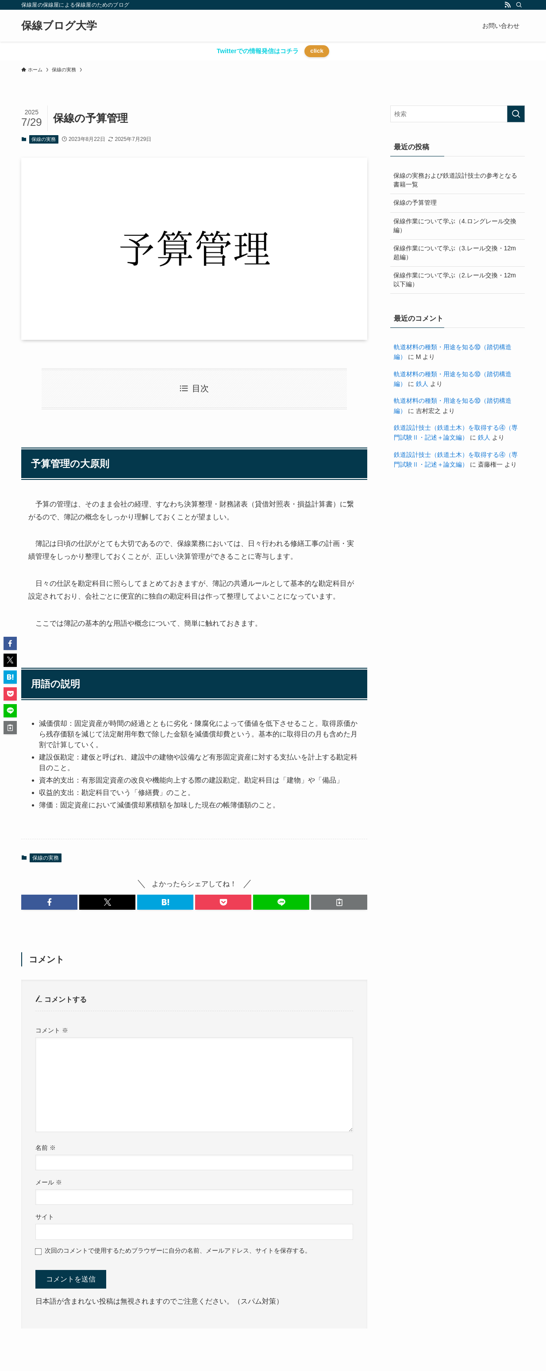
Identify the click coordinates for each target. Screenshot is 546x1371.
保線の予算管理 (415, 202)
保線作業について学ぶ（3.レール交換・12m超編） (454, 253)
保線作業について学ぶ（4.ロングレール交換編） (454, 226)
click (316, 50)
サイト (44, 1216)
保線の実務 (43, 139)
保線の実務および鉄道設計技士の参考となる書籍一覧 (455, 180)
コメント (51, 1030)
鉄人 (422, 383)
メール (48, 1182)
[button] (49, 902)
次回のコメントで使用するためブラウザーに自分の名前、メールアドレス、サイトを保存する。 (178, 1250)
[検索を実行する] (516, 113)
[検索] (519, 5)
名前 (45, 1147)
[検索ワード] (457, 113)
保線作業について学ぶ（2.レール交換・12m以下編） (454, 280)
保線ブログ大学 (59, 25)
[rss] (507, 5)
